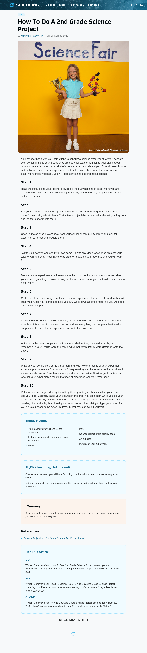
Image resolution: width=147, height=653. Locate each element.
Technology (76, 4)
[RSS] (142, 4)
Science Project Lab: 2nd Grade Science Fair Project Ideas (54, 538)
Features (93, 4)
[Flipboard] (137, 4)
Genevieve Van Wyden (32, 36)
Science (50, 4)
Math (62, 4)
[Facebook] (132, 4)
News (21, 15)
